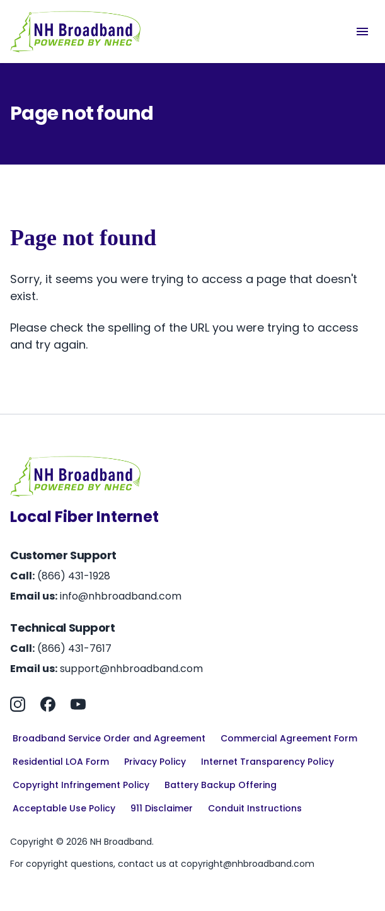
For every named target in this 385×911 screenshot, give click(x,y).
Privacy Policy (155, 761)
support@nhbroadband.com (131, 668)
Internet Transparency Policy (267, 761)
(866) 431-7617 (74, 648)
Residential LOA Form (61, 761)
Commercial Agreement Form (289, 738)
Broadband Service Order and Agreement (109, 738)
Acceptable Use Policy (64, 808)
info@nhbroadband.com (120, 596)
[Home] (75, 31)
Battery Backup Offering (220, 785)
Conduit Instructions (255, 808)
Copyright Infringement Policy (81, 785)
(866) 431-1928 (73, 576)
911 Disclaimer (161, 808)
